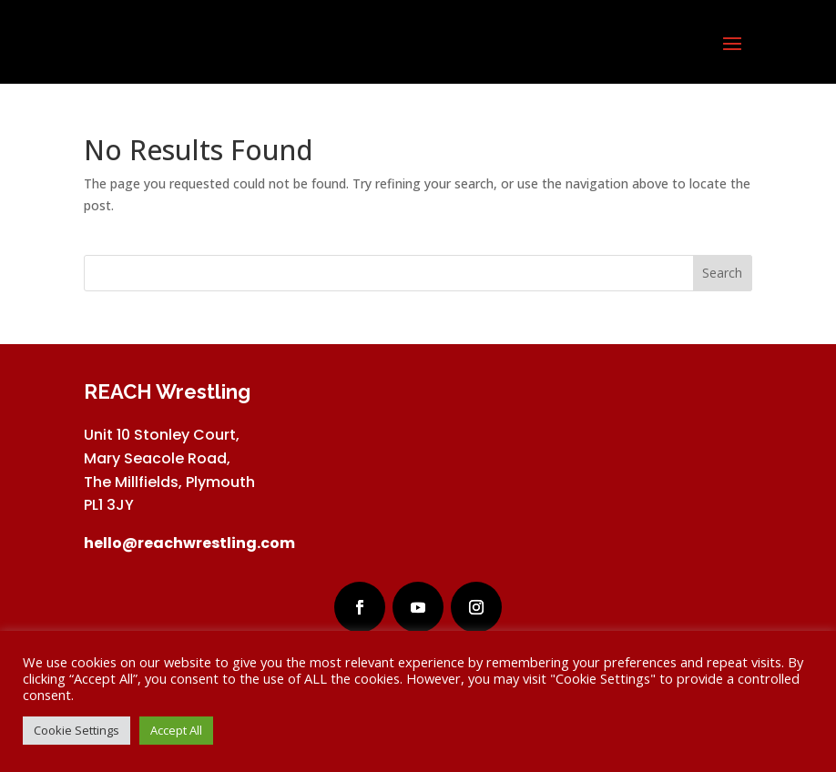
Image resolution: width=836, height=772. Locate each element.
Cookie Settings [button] (76, 730)
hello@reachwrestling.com (189, 543)
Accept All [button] (176, 730)
